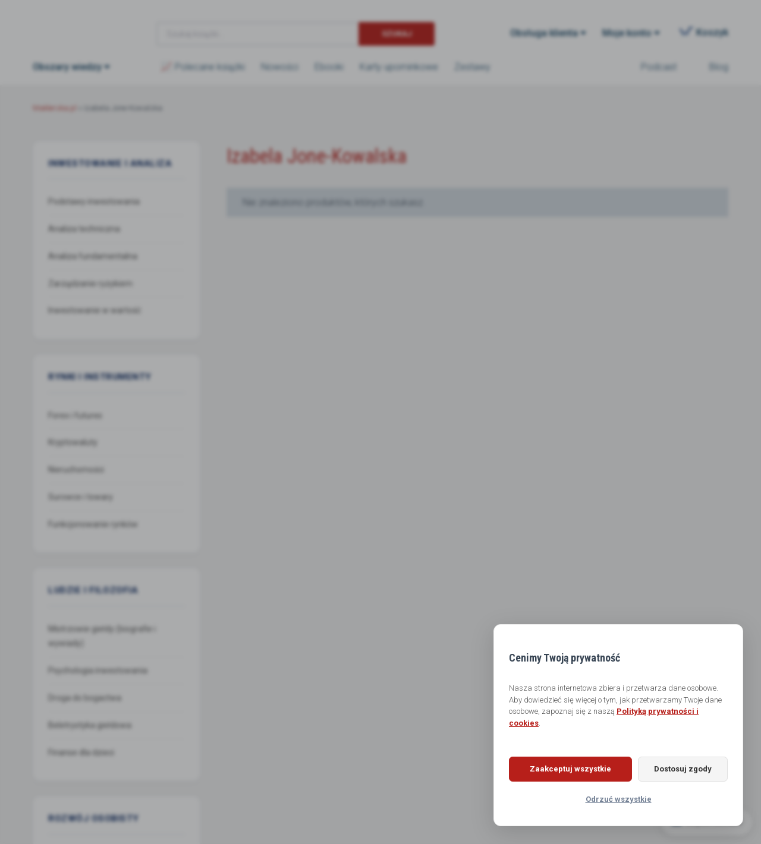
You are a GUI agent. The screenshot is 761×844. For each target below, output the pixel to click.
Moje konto (627, 33)
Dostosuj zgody (680, 768)
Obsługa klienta (544, 33)
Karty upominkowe (399, 67)
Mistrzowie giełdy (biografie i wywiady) (102, 636)
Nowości (279, 67)
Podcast (659, 67)
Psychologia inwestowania (97, 670)
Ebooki (329, 67)
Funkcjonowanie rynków (93, 524)
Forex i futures (75, 415)
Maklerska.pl (75, 24)
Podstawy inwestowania (94, 201)
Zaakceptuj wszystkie (568, 768)
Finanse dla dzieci (81, 752)
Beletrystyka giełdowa (89, 725)
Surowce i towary (80, 497)
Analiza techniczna (84, 229)
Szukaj (397, 33)
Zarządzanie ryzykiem (90, 283)
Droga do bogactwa (84, 698)
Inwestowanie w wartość (94, 310)
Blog (718, 67)
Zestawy (472, 67)
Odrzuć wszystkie (619, 799)
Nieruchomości (76, 469)
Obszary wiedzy (67, 67)
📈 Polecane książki (203, 67)
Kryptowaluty (73, 442)
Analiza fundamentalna (92, 256)
